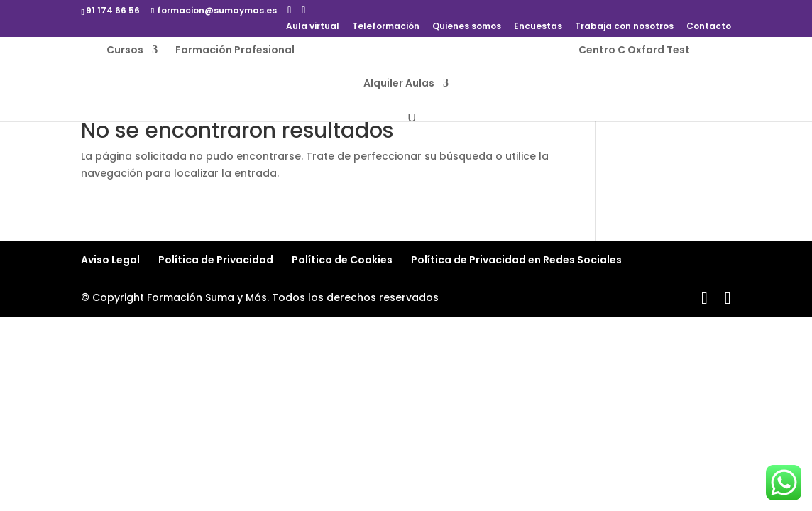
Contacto (708, 27)
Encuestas (538, 27)
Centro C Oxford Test (634, 51)
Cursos (124, 51)
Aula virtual (312, 27)
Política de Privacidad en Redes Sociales (516, 260)
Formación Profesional (235, 51)
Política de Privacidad (215, 260)
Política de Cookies (342, 260)
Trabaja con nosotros (624, 27)
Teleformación (385, 27)
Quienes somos (466, 27)
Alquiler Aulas (398, 84)
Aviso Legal (110, 260)
